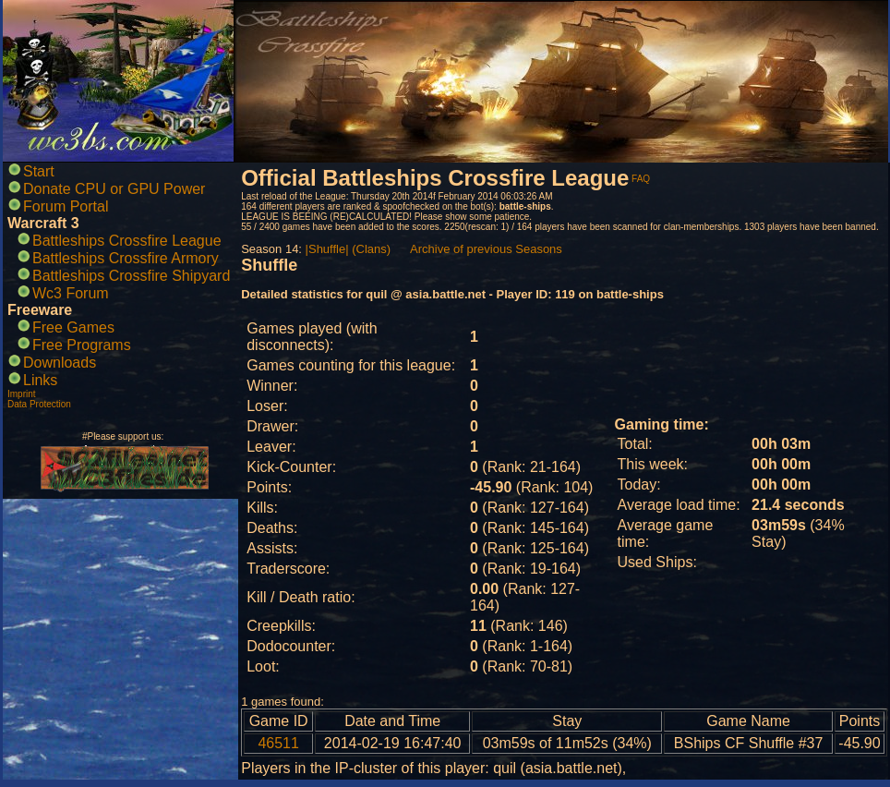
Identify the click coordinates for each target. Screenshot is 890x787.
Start (38, 171)
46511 (278, 743)
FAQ (640, 179)
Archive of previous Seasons (486, 249)
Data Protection (39, 404)
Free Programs (81, 345)
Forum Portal (65, 206)
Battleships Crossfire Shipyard (131, 276)
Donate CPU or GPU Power (114, 189)
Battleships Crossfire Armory (125, 258)
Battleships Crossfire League (127, 240)
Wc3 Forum (70, 293)
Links (40, 380)
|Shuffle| (327, 249)
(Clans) (371, 249)
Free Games (73, 327)
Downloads (59, 362)
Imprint (21, 394)
